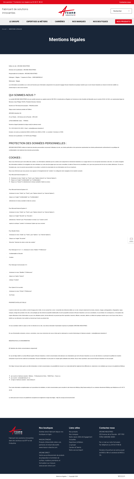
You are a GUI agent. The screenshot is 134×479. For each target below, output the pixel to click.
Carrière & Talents (75, 447)
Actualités (72, 440)
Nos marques (73, 434)
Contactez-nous (125, 2)
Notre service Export (76, 450)
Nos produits (73, 432)
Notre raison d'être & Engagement (80, 437)
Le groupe (72, 445)
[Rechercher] (121, 11)
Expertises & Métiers (76, 442)
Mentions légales (61, 476)
